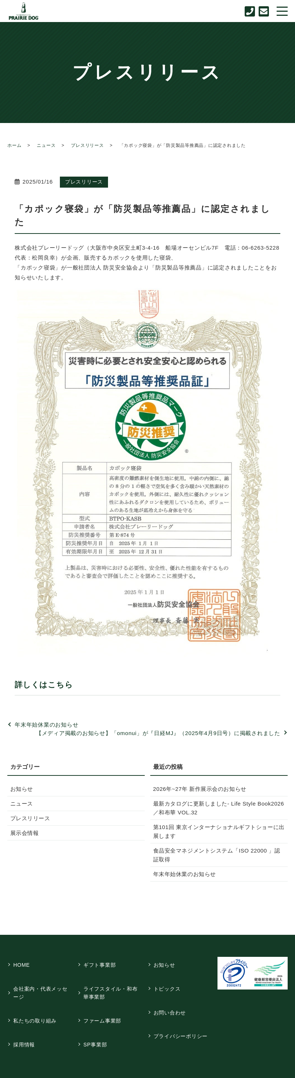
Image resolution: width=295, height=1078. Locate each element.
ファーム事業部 (103, 1005)
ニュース (46, 145)
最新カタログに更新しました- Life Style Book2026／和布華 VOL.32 (218, 807)
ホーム (14, 145)
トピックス (168, 980)
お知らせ (21, 789)
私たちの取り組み (36, 1005)
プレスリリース (87, 145)
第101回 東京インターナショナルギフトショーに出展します (216, 831)
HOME (23, 962)
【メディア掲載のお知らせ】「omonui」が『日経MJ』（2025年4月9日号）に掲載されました (158, 733)
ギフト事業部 (100, 962)
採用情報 (25, 1023)
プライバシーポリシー (182, 1015)
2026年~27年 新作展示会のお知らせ (197, 789)
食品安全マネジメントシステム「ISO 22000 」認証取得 (216, 854)
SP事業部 (96, 1023)
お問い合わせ (171, 997)
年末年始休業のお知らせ (46, 724)
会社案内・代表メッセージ (42, 984)
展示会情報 (24, 833)
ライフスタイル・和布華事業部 (111, 984)
